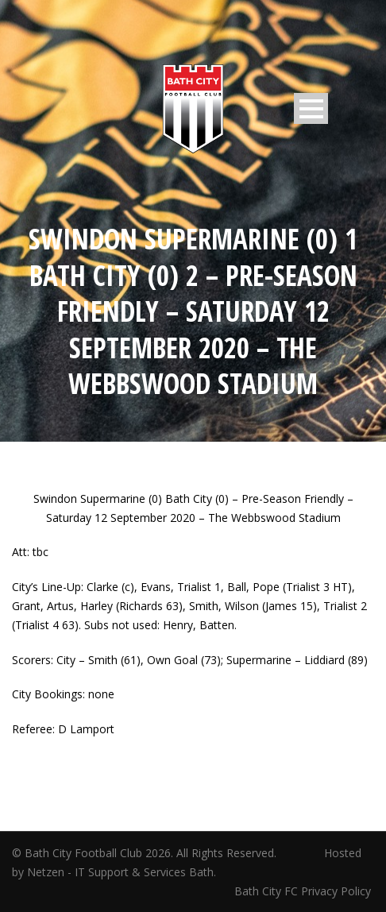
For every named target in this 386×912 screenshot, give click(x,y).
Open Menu (311, 108)
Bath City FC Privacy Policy (304, 890)
